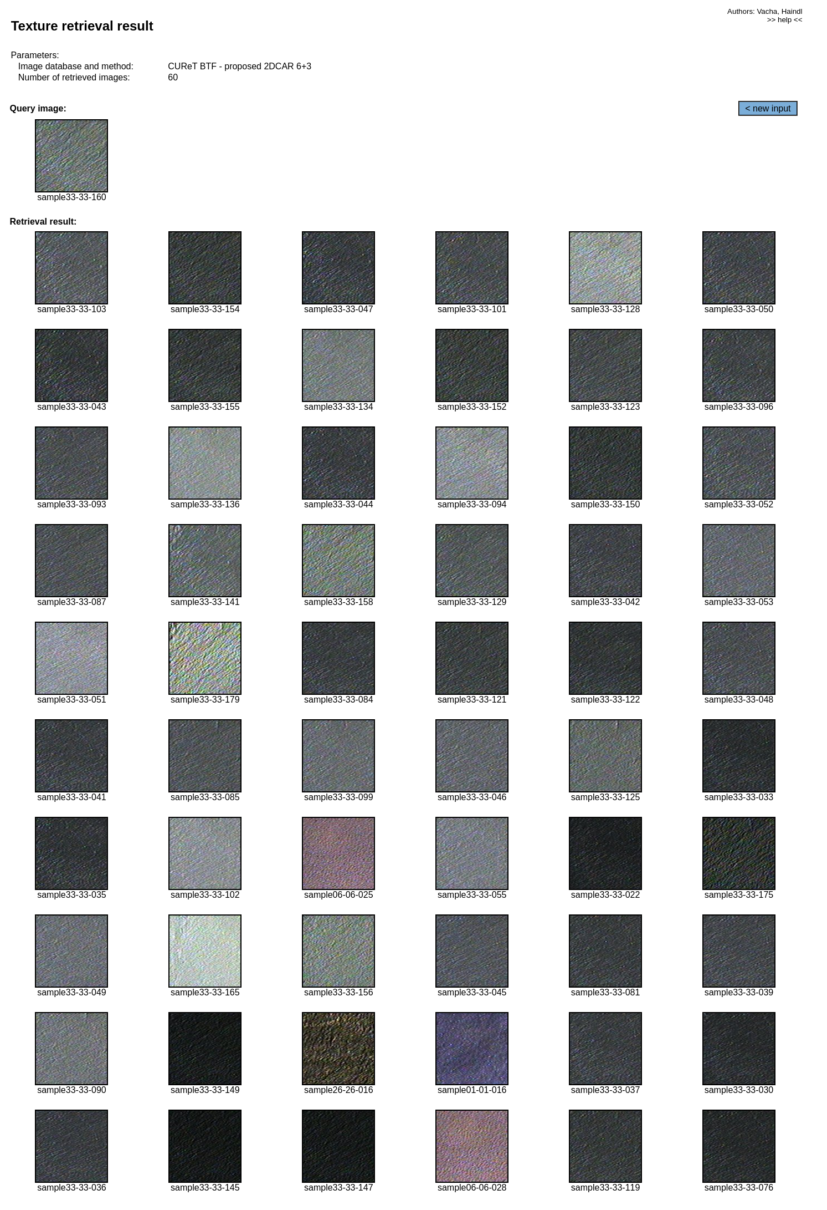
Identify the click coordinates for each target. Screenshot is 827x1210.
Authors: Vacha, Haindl (764, 11)
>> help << (785, 20)
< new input (767, 108)
